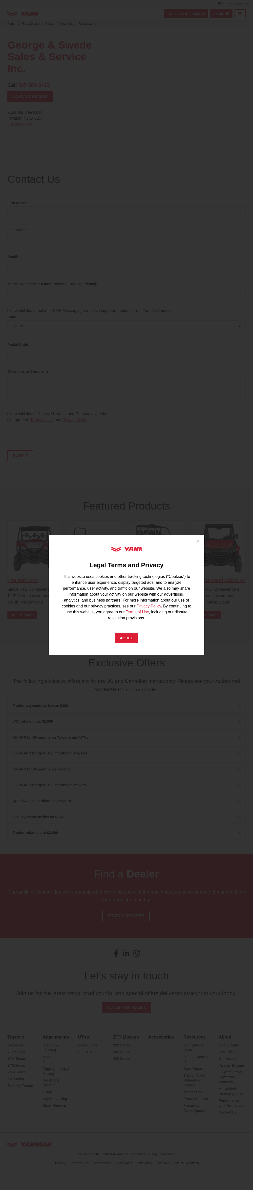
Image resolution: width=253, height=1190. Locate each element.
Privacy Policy (149, 606)
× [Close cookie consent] (198, 541)
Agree (127, 638)
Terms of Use (137, 612)
